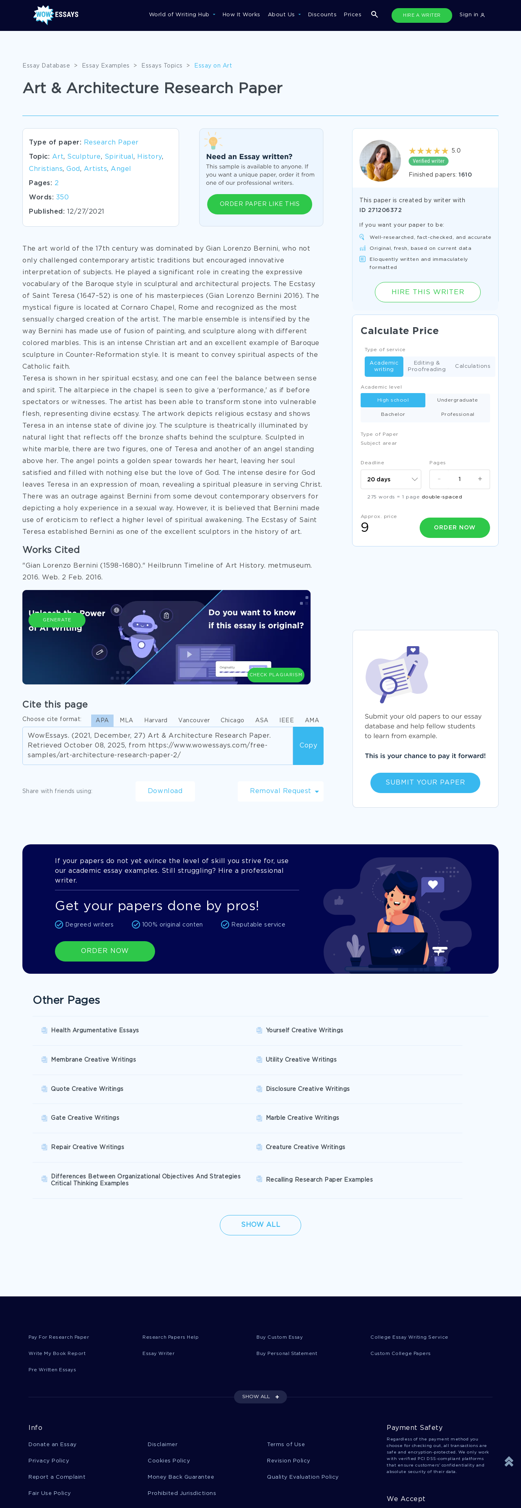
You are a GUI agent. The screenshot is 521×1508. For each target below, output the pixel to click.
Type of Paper (379, 434)
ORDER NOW (105, 951)
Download (165, 791)
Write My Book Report (60, 1280)
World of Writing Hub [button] (180, 15)
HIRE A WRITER (422, 15)
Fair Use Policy (49, 1422)
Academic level (381, 387)
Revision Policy (289, 1388)
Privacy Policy (48, 1388)
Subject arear (379, 443)
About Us (282, 15)
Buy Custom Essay (283, 1263)
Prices (352, 15)
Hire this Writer (428, 292)
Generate (57, 647)
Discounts (322, 15)
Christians (46, 169)
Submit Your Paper (425, 783)
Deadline (372, 463)
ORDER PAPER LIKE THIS (260, 204)
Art (58, 157)
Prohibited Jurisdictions (182, 1422)
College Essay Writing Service (413, 1263)
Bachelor (393, 414)
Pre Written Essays (55, 1296)
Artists (95, 169)
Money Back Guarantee (181, 1405)
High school (393, 400)
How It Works (241, 15)
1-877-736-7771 (55, 1484)
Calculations (472, 366)
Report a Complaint (56, 1405)
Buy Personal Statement (291, 1280)
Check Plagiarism (276, 643)
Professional (458, 414)
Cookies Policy (169, 1388)
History (149, 157)
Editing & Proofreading (427, 366)
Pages (437, 463)
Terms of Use (286, 1372)
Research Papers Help (173, 1263)
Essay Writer (160, 1280)
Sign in (472, 15)
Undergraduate (457, 400)
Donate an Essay (52, 1372)
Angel (121, 169)
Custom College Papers (404, 1280)
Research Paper (111, 143)
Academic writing (384, 366)
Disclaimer (162, 1372)
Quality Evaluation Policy (303, 1405)
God (73, 169)
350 (62, 198)
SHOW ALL (256, 1324)
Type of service (385, 349)
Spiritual (119, 157)
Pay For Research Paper (63, 1263)
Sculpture (84, 157)
